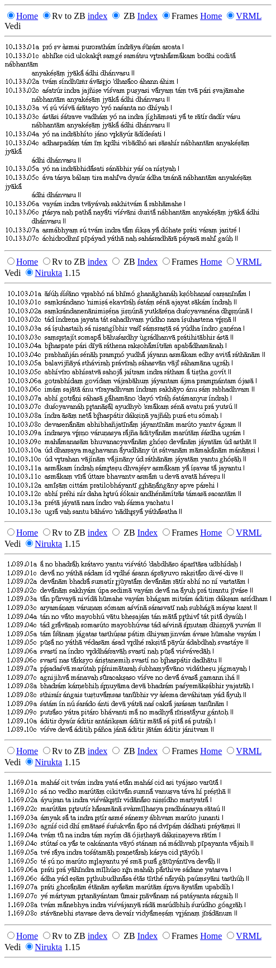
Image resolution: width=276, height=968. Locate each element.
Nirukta (48, 273)
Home (27, 16)
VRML (248, 16)
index (98, 16)
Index (147, 16)
